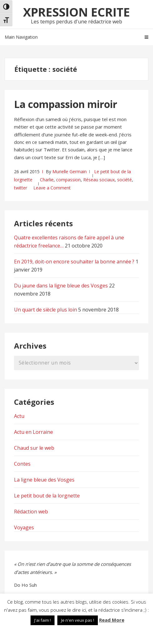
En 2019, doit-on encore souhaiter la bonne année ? (74, 261)
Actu (19, 416)
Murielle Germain (69, 171)
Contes (22, 463)
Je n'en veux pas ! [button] (77, 620)
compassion (68, 180)
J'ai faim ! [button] (42, 620)
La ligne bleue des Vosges (44, 479)
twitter (20, 188)
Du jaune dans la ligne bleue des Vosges (61, 285)
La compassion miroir (65, 104)
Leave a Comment (52, 188)
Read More (111, 620)
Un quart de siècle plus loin (45, 309)
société (124, 180)
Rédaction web (31, 511)
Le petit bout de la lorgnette (47, 495)
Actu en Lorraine (33, 432)
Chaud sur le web (34, 447)
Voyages (24, 527)
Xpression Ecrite (76, 12)
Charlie (47, 180)
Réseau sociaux (99, 180)
